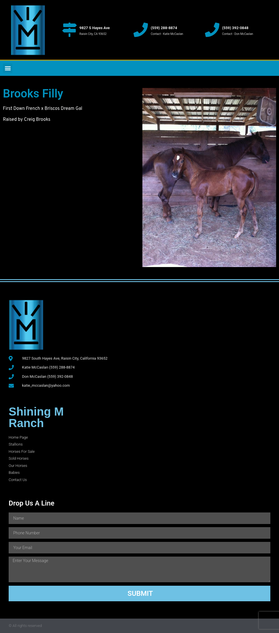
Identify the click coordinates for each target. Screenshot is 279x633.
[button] (7, 68)
